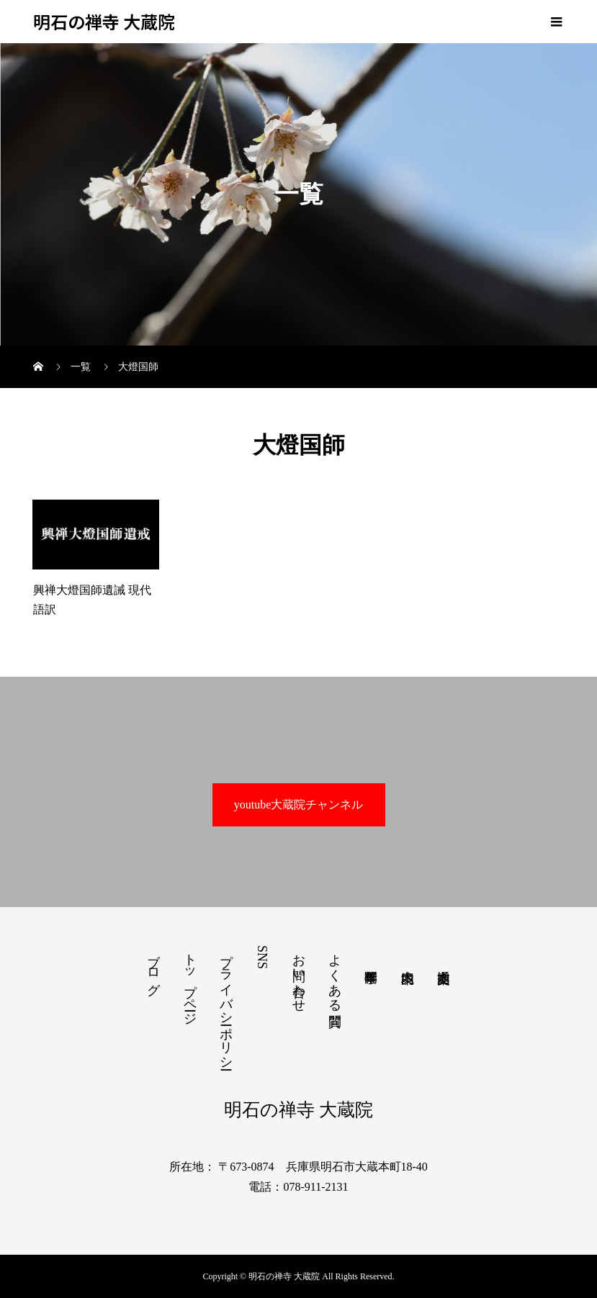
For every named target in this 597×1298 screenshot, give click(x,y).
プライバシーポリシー (226, 1004)
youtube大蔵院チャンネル (299, 804)
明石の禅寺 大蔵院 (104, 22)
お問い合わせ (299, 975)
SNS (262, 957)
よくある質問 (335, 975)
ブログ (153, 966)
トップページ (190, 982)
